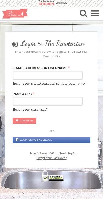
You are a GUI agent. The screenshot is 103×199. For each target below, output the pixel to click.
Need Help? (66, 153)
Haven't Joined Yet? (41, 153)
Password (23, 94)
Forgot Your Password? (52, 158)
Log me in (24, 120)
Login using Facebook (34, 140)
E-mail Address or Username (41, 68)
